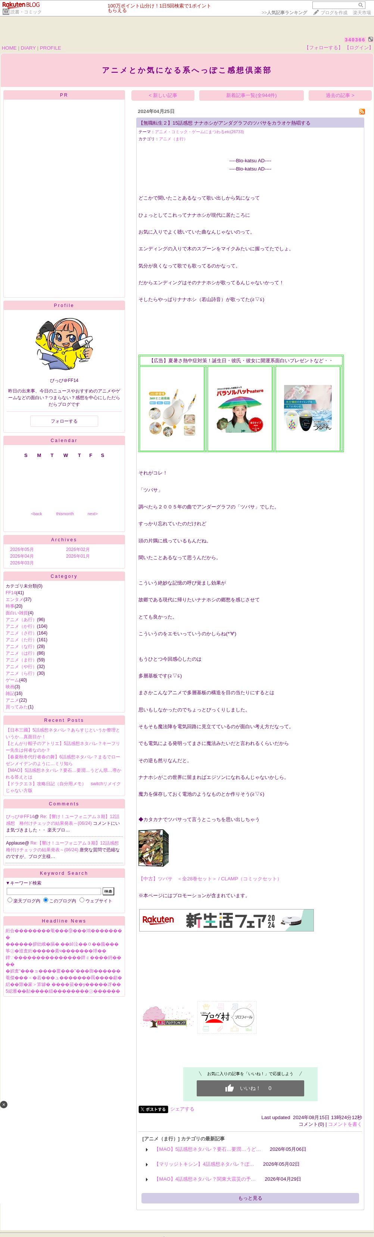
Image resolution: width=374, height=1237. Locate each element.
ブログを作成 (334, 12)
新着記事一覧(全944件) (251, 95)
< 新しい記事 (163, 95)
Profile (64, 305)
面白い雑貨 (17, 613)
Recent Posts (64, 720)
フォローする (64, 421)
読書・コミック (26, 12)
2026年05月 (22, 549)
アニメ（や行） (21, 666)
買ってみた (17, 707)
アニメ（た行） (21, 639)
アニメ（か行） (21, 626)
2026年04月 (22, 556)
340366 (355, 40)
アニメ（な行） (21, 646)
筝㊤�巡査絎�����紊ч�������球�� (56, 950)
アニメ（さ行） (21, 633)
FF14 (11, 592)
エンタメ (15, 599)
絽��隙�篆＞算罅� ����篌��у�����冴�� (63, 984)
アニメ (12, 700)
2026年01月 (78, 556)
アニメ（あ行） (21, 619)
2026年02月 (78, 549)
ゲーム (12, 680)
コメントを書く (345, 1124)
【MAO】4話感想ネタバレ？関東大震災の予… (205, 1179)
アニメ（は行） (21, 653)
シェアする (182, 1109)
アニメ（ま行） (21, 660)
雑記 (10, 693)
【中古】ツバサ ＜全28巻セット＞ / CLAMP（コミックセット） (210, 878)
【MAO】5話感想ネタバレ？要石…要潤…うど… (207, 1149)
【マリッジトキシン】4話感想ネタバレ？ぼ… (204, 1164)
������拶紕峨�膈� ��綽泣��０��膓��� (62, 944)
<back (36, 513)
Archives (64, 539)
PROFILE (50, 48)
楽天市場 (362, 12)
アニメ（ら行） (21, 673)
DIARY (28, 48)
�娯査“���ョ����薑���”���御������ (63, 971)
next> (93, 513)
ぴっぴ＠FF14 (20, 816)
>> (284, 12)
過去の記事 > (340, 95)
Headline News (64, 921)
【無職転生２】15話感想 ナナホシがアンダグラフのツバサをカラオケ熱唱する (224, 123)
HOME (9, 48)
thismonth (65, 513)
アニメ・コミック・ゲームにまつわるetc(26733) (199, 131)
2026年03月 (22, 563)
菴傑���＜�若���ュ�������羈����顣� (64, 977)
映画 (10, 686)
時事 (10, 606)
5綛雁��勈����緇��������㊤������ (63, 991)
